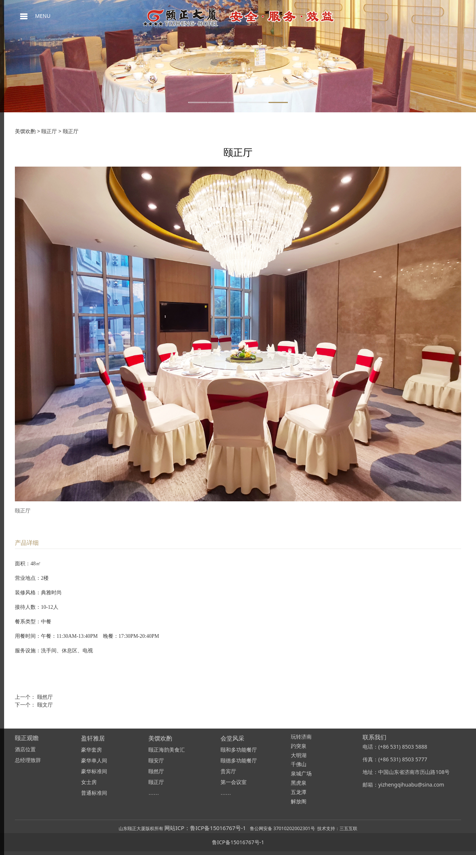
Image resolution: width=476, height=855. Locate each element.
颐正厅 (49, 131)
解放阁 (298, 801)
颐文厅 (45, 704)
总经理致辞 (28, 760)
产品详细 (27, 543)
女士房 (89, 782)
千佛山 (298, 764)
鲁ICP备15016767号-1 (238, 842)
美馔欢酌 (25, 131)
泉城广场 (301, 774)
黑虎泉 (298, 783)
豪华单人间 (94, 761)
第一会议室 (234, 782)
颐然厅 (45, 696)
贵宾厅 (228, 771)
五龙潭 (298, 792)
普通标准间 (94, 793)
